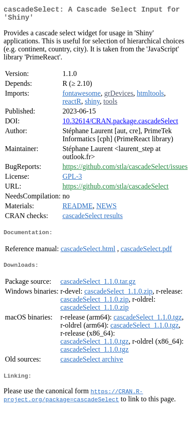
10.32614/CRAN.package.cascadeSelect (120, 124)
